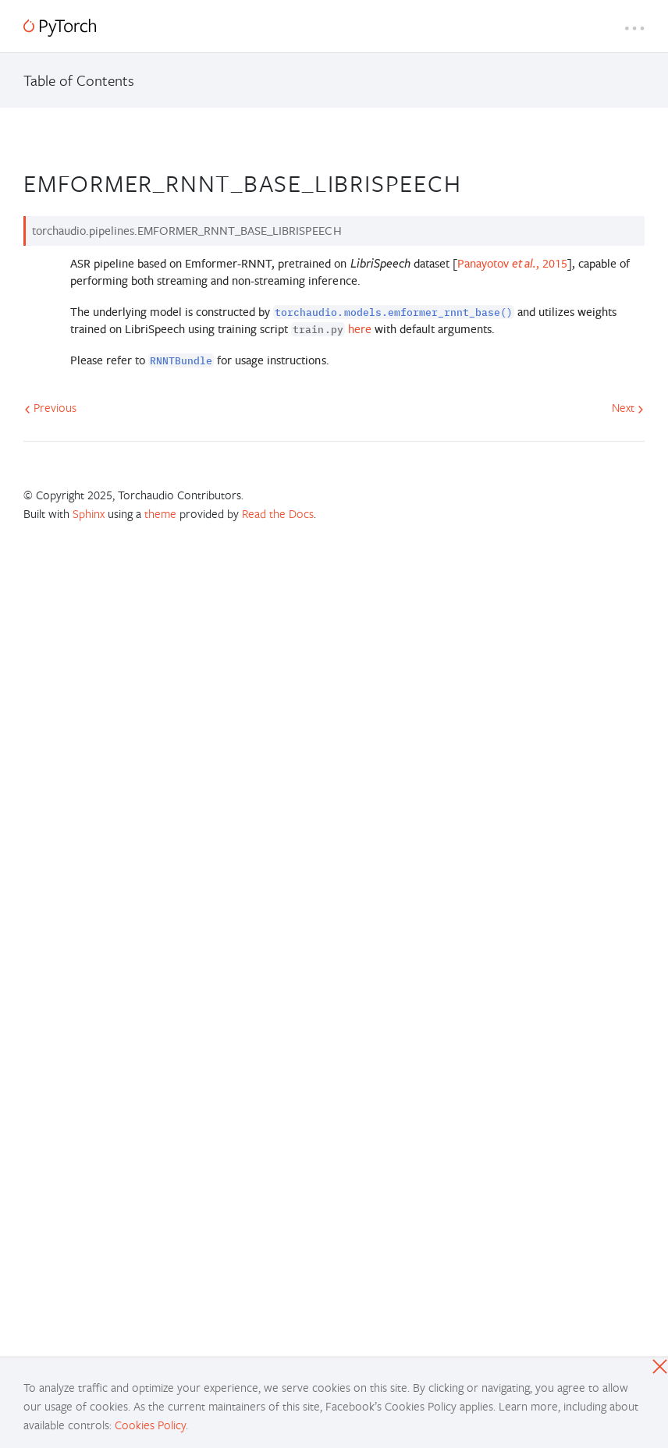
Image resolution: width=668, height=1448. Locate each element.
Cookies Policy (150, 1424)
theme (160, 513)
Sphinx (89, 513)
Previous (50, 407)
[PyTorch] (59, 28)
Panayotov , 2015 (512, 263)
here (359, 329)
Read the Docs (278, 513)
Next (628, 407)
